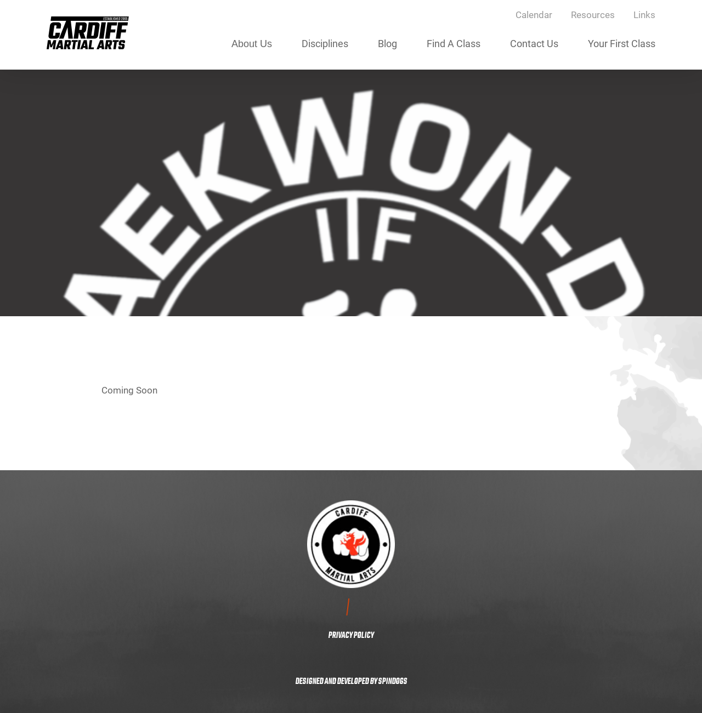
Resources (593, 14)
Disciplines (325, 43)
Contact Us (534, 43)
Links (644, 14)
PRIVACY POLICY (351, 635)
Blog (387, 43)
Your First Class (621, 43)
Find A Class (453, 43)
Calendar (534, 14)
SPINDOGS (392, 681)
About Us (251, 43)
